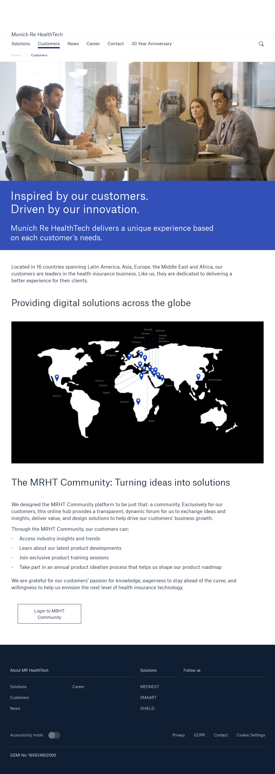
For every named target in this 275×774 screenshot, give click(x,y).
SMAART (148, 697)
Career (78, 686)
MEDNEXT (149, 686)
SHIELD (147, 708)
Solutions (18, 686)
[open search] (261, 44)
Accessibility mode (35, 735)
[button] (20, 43)
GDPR (199, 735)
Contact (221, 735)
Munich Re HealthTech (37, 34)
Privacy (178, 735)
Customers (19, 697)
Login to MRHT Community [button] (49, 614)
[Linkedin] (190, 685)
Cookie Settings (251, 735)
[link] (93, 43)
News (15, 708)
